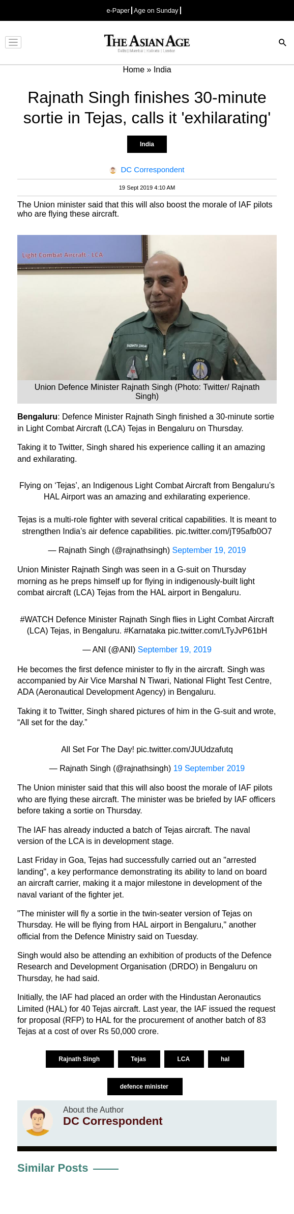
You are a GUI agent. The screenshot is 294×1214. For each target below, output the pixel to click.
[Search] (283, 43)
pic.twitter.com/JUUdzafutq (184, 749)
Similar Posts (52, 1168)
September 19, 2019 (209, 550)
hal (226, 1059)
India (147, 144)
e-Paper (118, 10)
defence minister (145, 1086)
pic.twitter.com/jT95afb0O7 (223, 531)
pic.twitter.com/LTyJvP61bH (217, 630)
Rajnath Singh (79, 1059)
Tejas (139, 1059)
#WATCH (37, 619)
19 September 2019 (209, 768)
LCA (184, 1059)
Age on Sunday (156, 10)
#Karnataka (145, 630)
